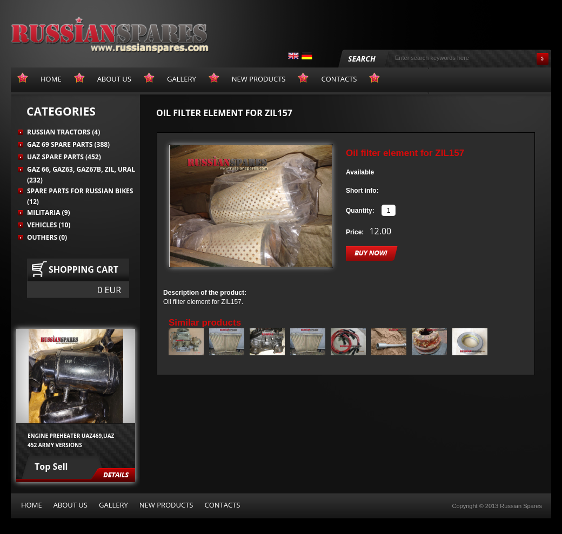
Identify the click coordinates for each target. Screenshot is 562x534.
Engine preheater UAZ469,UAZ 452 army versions (71, 440)
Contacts (222, 505)
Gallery (113, 505)
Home (31, 505)
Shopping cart (83, 269)
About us (70, 505)
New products (166, 505)
